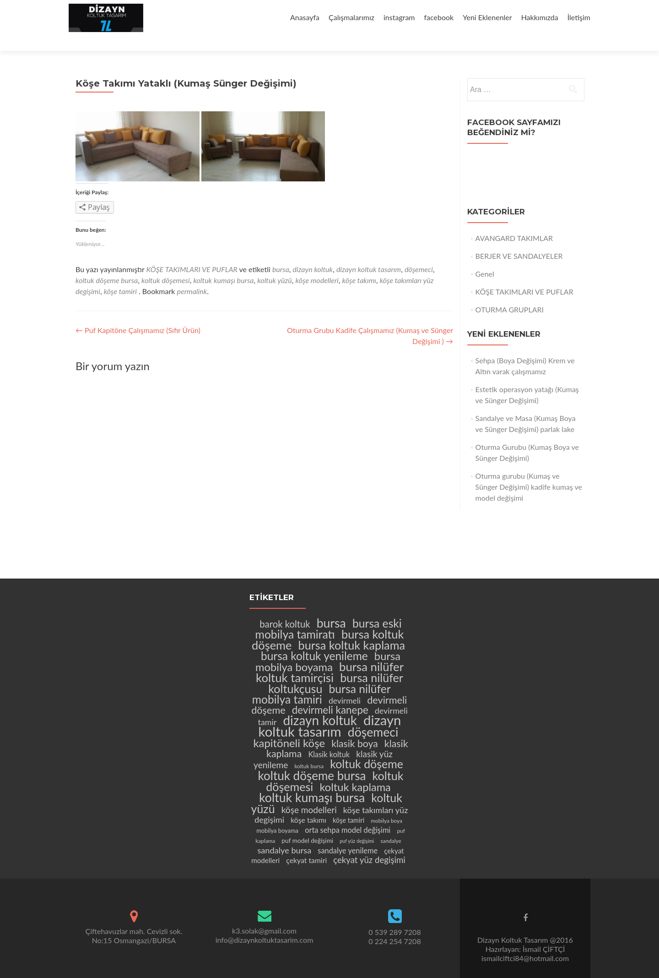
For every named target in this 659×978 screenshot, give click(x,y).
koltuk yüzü (274, 264)
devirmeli (345, 685)
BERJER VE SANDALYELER (519, 239)
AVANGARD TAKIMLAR (514, 222)
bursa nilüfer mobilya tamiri (321, 678)
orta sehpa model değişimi (347, 814)
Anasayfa (304, 17)
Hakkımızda (539, 17)
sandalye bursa (284, 835)
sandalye (390, 825)
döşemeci (419, 253)
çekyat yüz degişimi (369, 844)
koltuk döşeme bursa (107, 264)
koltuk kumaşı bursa (223, 264)
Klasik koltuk (329, 738)
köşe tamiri (120, 275)
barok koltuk (284, 608)
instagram (399, 17)
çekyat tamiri (306, 844)
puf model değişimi (307, 825)
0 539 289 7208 (394, 916)
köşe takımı (359, 264)
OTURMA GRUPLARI (509, 293)
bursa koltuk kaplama (351, 629)
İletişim (578, 17)
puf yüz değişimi (357, 825)
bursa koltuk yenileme (314, 640)
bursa (280, 253)
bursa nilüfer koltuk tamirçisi (330, 656)
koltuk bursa (309, 750)
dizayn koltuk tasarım (368, 253)
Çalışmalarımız (351, 17)
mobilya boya (386, 805)
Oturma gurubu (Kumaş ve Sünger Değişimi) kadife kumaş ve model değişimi (528, 470)
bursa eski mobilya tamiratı (328, 613)
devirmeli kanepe (330, 694)
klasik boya (354, 728)
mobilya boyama (277, 815)
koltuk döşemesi (165, 264)
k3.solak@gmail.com (264, 914)
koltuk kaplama (354, 771)
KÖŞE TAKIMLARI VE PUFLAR (192, 253)
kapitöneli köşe (289, 727)
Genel (484, 257)
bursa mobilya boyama (327, 646)
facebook (439, 17)
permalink (192, 275)
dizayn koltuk (313, 253)
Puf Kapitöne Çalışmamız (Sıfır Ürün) (138, 314)
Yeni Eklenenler (487, 17)
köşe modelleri (317, 264)
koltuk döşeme (366, 748)
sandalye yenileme (348, 834)
